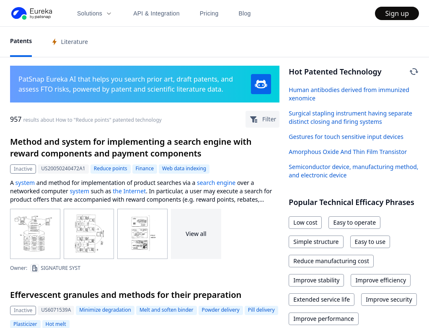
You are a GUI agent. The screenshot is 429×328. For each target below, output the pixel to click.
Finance (145, 168)
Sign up (397, 13)
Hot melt (56, 324)
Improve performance (323, 319)
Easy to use (370, 242)
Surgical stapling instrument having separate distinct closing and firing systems (350, 117)
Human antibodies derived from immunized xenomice (349, 94)
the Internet (129, 191)
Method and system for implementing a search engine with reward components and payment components (130, 147)
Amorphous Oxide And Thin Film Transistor (348, 152)
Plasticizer (25, 324)
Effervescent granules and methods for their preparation (125, 294)
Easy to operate (354, 222)
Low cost (305, 222)
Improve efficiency (380, 280)
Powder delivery (221, 309)
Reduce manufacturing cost (331, 261)
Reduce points (110, 168)
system (25, 183)
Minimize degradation (105, 309)
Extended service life (321, 299)
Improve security (389, 299)
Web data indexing (184, 168)
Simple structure (316, 242)
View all (196, 234)
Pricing (209, 13)
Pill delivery (261, 309)
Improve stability (316, 280)
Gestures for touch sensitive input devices (346, 137)
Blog (245, 13)
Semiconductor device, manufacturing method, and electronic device (353, 171)
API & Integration (156, 13)
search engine (216, 183)
